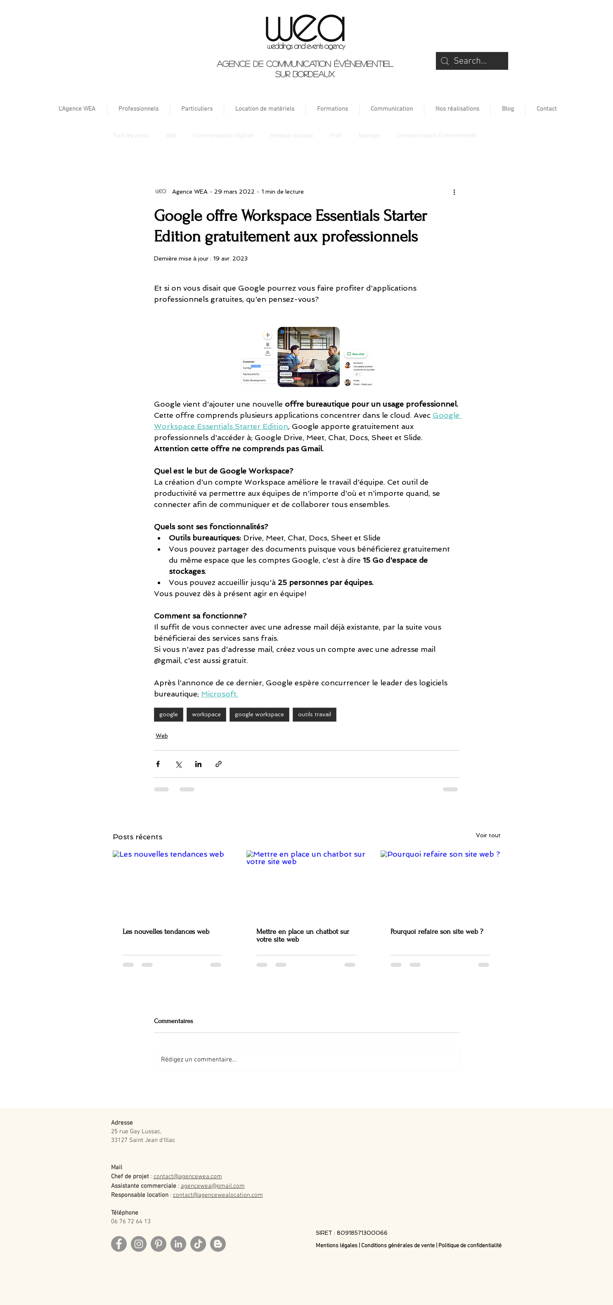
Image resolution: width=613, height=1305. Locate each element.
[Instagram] (139, 1244)
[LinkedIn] (178, 1244)
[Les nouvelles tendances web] (173, 884)
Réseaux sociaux (291, 135)
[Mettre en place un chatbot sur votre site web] (306, 884)
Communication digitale (223, 135)
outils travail (314, 714)
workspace (206, 714)
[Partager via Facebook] (158, 764)
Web (171, 135)
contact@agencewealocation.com (218, 1195)
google (168, 714)
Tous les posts (131, 135)
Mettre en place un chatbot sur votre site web (302, 935)
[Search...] (472, 61)
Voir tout (488, 835)
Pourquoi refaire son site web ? (437, 932)
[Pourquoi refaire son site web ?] (441, 884)
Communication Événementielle (436, 135)
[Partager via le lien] (218, 764)
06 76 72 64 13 (131, 1221)
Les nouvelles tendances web (166, 932)
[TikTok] (198, 1244)
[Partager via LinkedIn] (198, 764)
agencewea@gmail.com (213, 1186)
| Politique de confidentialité (469, 1245)
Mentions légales (337, 1245)
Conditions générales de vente (398, 1245)
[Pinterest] (158, 1244)
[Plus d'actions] (454, 192)
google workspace (259, 714)
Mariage (369, 135)
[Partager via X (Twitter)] (178, 764)
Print (336, 135)
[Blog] (218, 1244)
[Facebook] (119, 1244)
